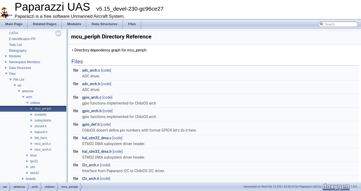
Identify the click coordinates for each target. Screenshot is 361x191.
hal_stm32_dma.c (96, 138)
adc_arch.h (91, 84)
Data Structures (20, 68)
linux (33, 155)
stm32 (34, 173)
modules (40, 114)
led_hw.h (40, 138)
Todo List (15, 45)
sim (32, 167)
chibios (35, 103)
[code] (106, 70)
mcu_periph (42, 109)
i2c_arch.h (90, 178)
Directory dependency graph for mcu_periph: (109, 50)
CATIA (13, 33)
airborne (27, 91)
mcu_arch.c (42, 144)
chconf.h (40, 126)
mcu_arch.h (42, 149)
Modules (15, 56)
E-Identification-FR (22, 39)
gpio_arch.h (92, 111)
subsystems (42, 120)
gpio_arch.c (92, 97)
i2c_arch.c (90, 165)
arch (29, 97)
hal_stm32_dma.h (97, 151)
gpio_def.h (91, 124)
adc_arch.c (91, 70)
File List (18, 79)
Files (12, 74)
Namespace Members (24, 62)
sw (19, 85)
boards (31, 179)
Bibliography (18, 51)
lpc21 (34, 161)
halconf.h (40, 132)
